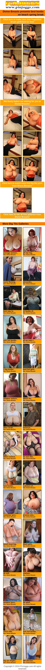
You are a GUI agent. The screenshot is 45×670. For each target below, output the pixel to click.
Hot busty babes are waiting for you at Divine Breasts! (22, 102)
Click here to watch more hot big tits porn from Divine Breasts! (22, 184)
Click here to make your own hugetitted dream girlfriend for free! (22, 20)
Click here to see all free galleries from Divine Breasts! (22, 215)
